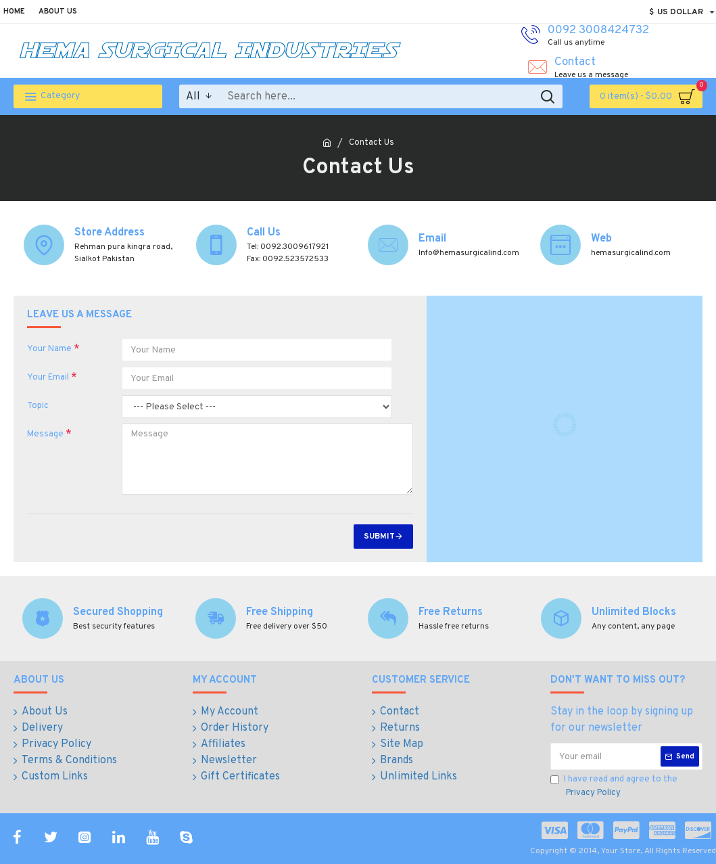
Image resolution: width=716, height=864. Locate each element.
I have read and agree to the (613, 787)
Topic (38, 406)
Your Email (48, 377)
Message (45, 434)
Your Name (49, 349)
